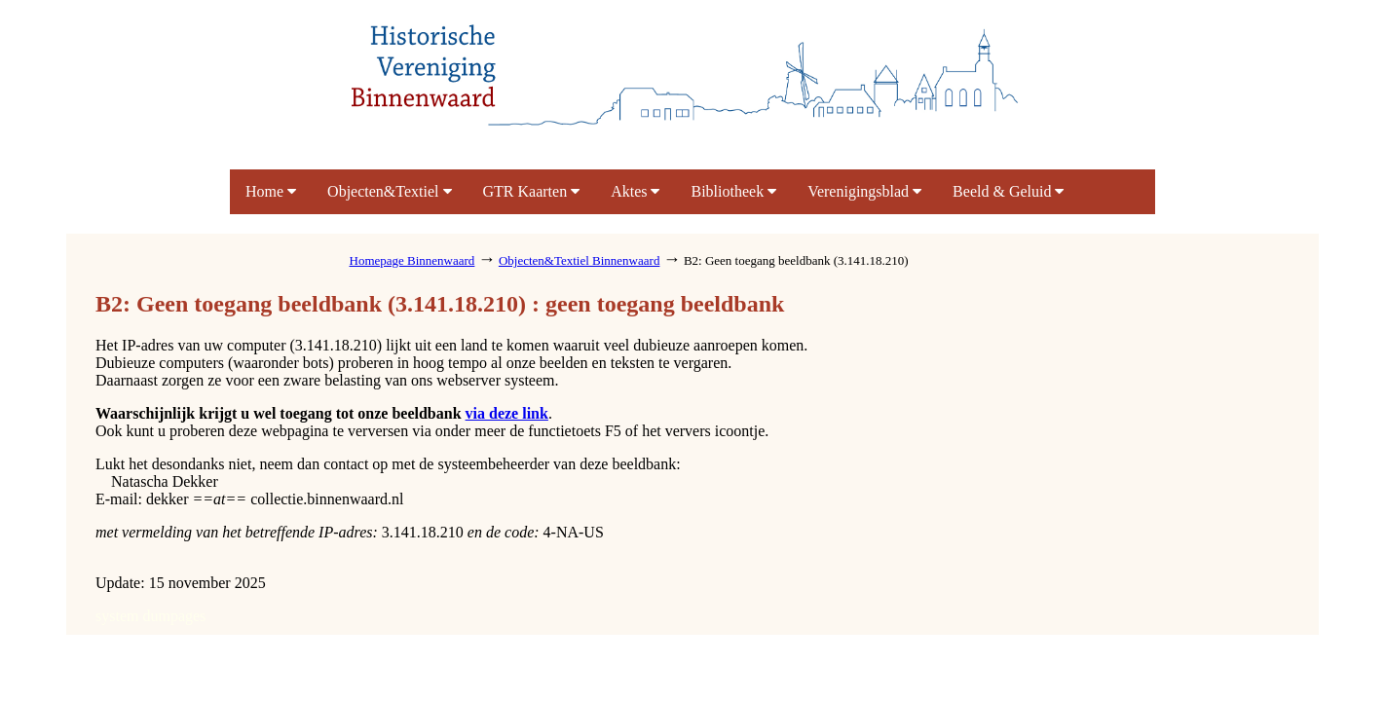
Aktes (635, 191)
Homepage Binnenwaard (412, 260)
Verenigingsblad (864, 191)
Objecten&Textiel (389, 191)
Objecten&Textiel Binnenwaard (579, 260)
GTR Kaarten (531, 191)
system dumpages (150, 616)
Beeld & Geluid (1008, 191)
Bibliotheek (733, 191)
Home (270, 191)
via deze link (507, 413)
